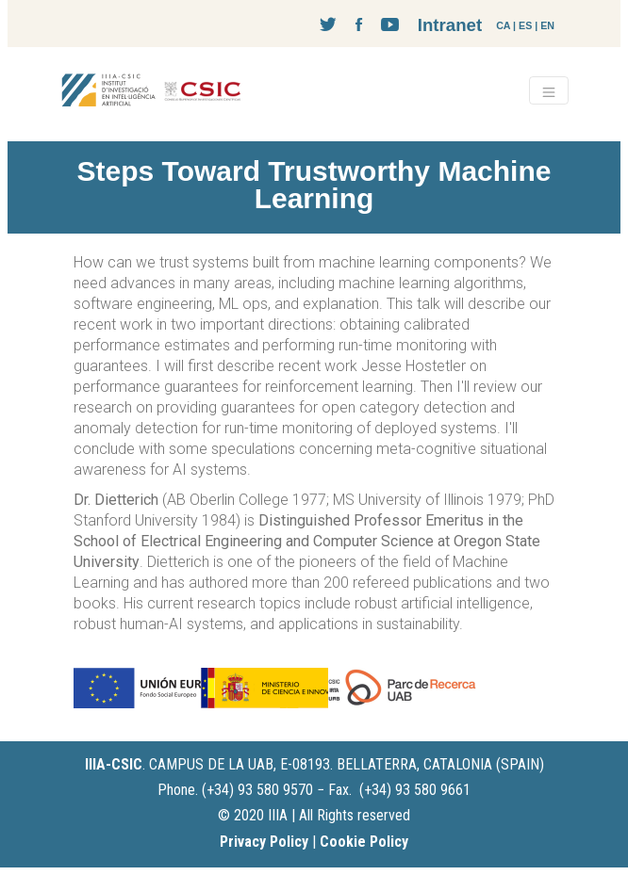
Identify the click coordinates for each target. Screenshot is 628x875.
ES (525, 25)
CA (503, 25)
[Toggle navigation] (549, 90)
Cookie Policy (364, 842)
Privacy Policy (264, 842)
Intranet (450, 25)
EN (547, 25)
